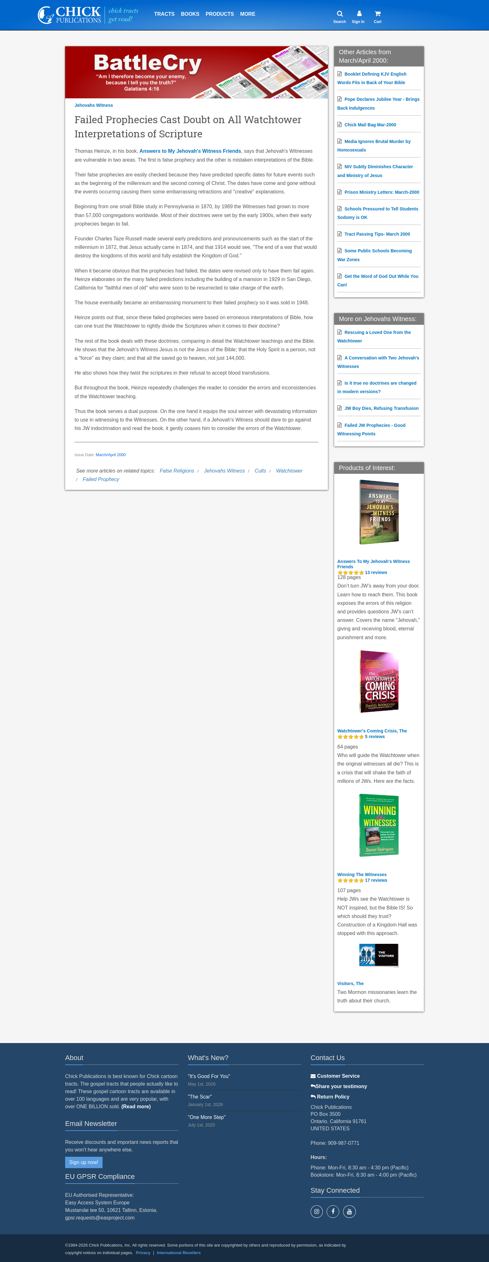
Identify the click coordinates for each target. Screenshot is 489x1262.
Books (190, 14)
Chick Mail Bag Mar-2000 (370, 124)
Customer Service (335, 1076)
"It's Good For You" (209, 1076)
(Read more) (136, 1106)
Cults (260, 470)
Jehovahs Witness (94, 105)
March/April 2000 (111, 455)
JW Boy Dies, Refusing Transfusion (382, 408)
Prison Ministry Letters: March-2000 (382, 192)
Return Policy (330, 1096)
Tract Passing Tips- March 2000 (377, 234)
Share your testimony (339, 1086)
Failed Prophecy (101, 479)
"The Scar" (200, 1096)
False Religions (177, 470)
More (247, 14)
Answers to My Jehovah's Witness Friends (190, 151)
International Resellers (179, 1252)
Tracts (164, 14)
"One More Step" (207, 1117)
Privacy (143, 1252)
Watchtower (289, 470)
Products (220, 14)
